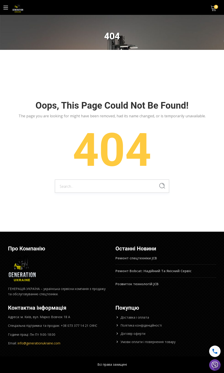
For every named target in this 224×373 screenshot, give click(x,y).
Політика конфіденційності (141, 325)
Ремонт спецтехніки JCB (136, 258)
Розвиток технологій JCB (137, 284)
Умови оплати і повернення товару (148, 342)
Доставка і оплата (134, 317)
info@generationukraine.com (39, 343)
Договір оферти (132, 333)
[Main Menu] (5, 7)
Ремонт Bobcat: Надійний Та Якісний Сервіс (153, 270)
